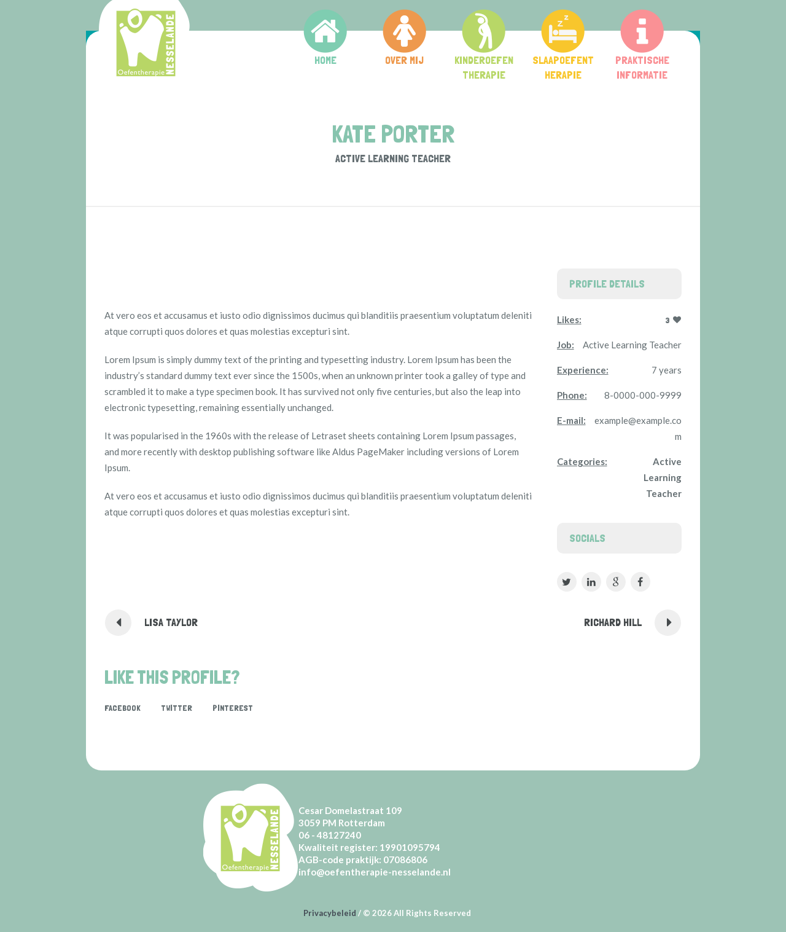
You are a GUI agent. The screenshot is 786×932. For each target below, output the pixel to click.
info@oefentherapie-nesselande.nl (374, 871)
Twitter (176, 708)
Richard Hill (613, 622)
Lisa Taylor (171, 622)
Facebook (122, 708)
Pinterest (232, 708)
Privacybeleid (329, 913)
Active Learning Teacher (663, 477)
